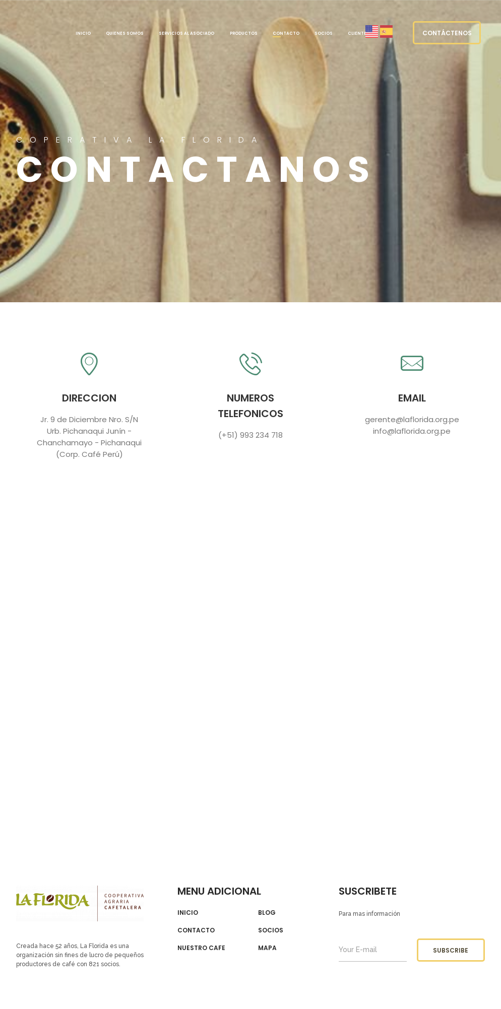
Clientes (358, 33)
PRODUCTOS (244, 33)
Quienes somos (125, 33)
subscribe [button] (450, 950)
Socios (324, 33)
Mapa (267, 948)
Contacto (286, 33)
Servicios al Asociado (186, 33)
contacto (196, 930)
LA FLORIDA (31, 32)
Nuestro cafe (201, 948)
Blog (267, 912)
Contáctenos (447, 33)
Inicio (83, 33)
